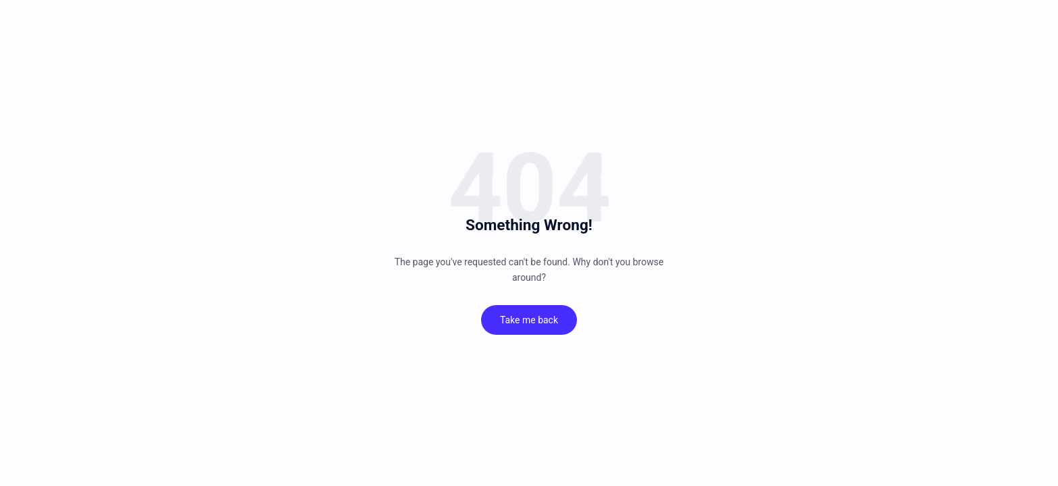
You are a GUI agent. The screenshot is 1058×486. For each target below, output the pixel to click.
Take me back (529, 320)
